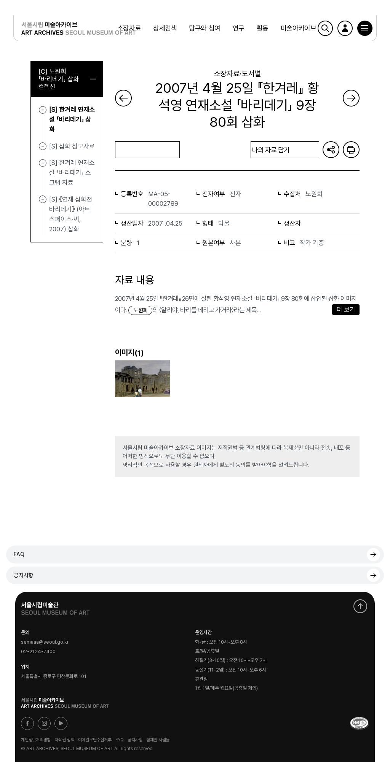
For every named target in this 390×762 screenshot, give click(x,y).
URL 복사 (331, 149)
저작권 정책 (64, 740)
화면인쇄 (351, 149)
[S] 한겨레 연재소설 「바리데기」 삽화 (72, 120)
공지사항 (24, 575)
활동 (262, 28)
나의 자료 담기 (285, 150)
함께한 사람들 (157, 740)
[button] (363, 28)
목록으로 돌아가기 (147, 149)
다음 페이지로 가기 (351, 98)
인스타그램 (44, 723)
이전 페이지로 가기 (123, 98)
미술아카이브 (298, 28)
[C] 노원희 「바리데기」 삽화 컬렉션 (67, 79)
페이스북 (27, 723)
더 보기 (346, 309)
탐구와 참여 (204, 28)
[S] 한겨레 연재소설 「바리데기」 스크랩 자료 (72, 173)
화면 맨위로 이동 (360, 606)
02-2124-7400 (38, 651)
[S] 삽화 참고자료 (72, 146)
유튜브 (61, 723)
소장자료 (129, 28)
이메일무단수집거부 (95, 740)
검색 (323, 28)
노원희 (140, 310)
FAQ (19, 554)
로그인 (343, 28)
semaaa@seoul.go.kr (45, 642)
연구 (238, 28)
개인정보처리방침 (36, 740)
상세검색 (165, 28)
